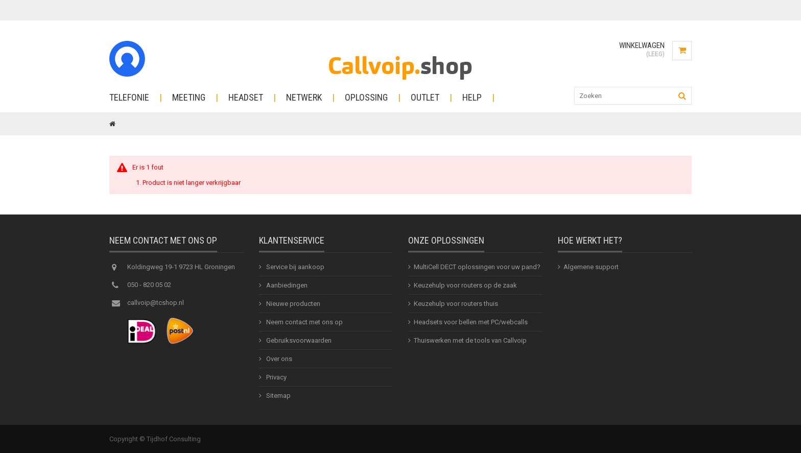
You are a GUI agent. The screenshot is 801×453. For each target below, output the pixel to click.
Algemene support (591, 267)
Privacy (276, 377)
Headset (245, 97)
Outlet (425, 97)
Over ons (278, 359)
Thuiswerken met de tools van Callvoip (470, 340)
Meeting (188, 97)
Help (472, 97)
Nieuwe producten (292, 303)
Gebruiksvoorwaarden (298, 340)
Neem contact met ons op (304, 322)
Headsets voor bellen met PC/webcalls (471, 322)
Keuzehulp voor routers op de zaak (465, 285)
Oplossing (366, 97)
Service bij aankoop (294, 267)
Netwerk (304, 97)
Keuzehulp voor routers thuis (456, 303)
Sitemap (278, 395)
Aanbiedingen (286, 285)
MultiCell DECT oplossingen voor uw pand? (477, 267)
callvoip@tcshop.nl (155, 302)
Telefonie (129, 97)
